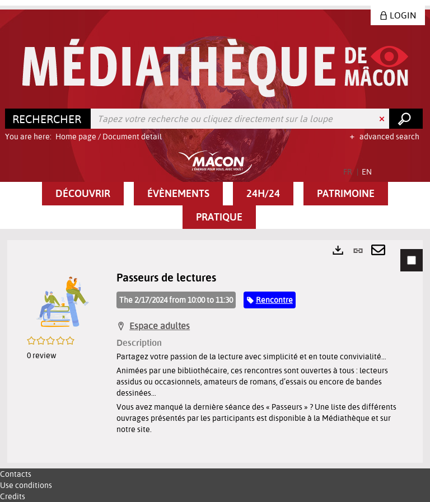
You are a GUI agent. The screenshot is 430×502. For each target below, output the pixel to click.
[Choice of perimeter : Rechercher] (48, 119)
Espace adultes (159, 325)
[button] (83, 193)
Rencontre (274, 300)
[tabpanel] (215, 351)
